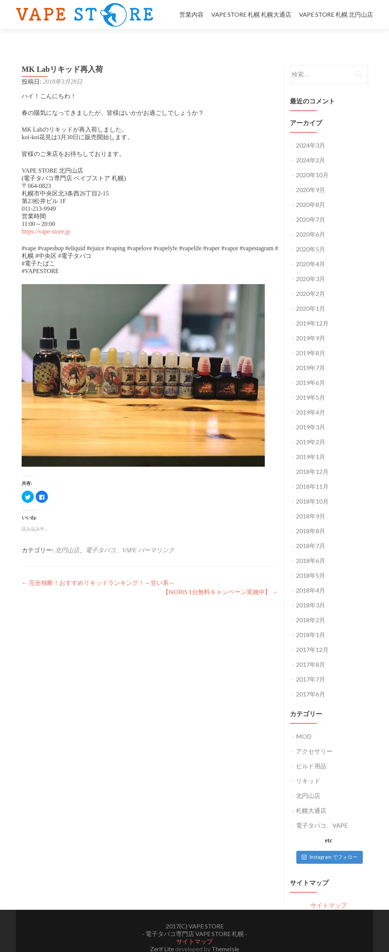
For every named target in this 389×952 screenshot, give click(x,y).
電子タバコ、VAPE (110, 537)
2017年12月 (312, 636)
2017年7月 (310, 665)
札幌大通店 (311, 797)
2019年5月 (310, 384)
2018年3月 (310, 591)
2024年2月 (310, 146)
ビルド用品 (311, 752)
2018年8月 (310, 517)
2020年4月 (310, 250)
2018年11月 (312, 473)
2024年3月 (310, 131)
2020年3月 (310, 265)
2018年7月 (310, 532)
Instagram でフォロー (329, 844)
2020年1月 (310, 295)
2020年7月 (310, 206)
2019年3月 (310, 413)
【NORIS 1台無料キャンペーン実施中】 (220, 578)
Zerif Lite (162, 935)
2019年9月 (310, 324)
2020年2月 (310, 280)
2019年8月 (310, 339)
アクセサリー (314, 737)
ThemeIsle (225, 935)
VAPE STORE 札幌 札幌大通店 (251, 14)
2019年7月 (310, 354)
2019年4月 (310, 398)
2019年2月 (310, 428)
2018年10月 (312, 487)
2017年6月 (310, 680)
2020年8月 (310, 191)
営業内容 (191, 14)
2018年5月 (310, 562)
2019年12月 (312, 309)
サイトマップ (328, 891)
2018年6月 (310, 547)
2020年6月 (310, 220)
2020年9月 (310, 176)
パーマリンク (156, 537)
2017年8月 (310, 651)
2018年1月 (310, 621)
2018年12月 (312, 458)
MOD (304, 722)
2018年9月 (310, 502)
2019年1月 (310, 443)
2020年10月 (312, 161)
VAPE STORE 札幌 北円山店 (336, 14)
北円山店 (67, 537)
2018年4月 (310, 576)
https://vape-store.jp (46, 218)
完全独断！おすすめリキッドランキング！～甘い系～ (98, 569)
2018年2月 (310, 606)
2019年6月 (310, 369)
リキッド (308, 767)
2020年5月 (310, 235)
